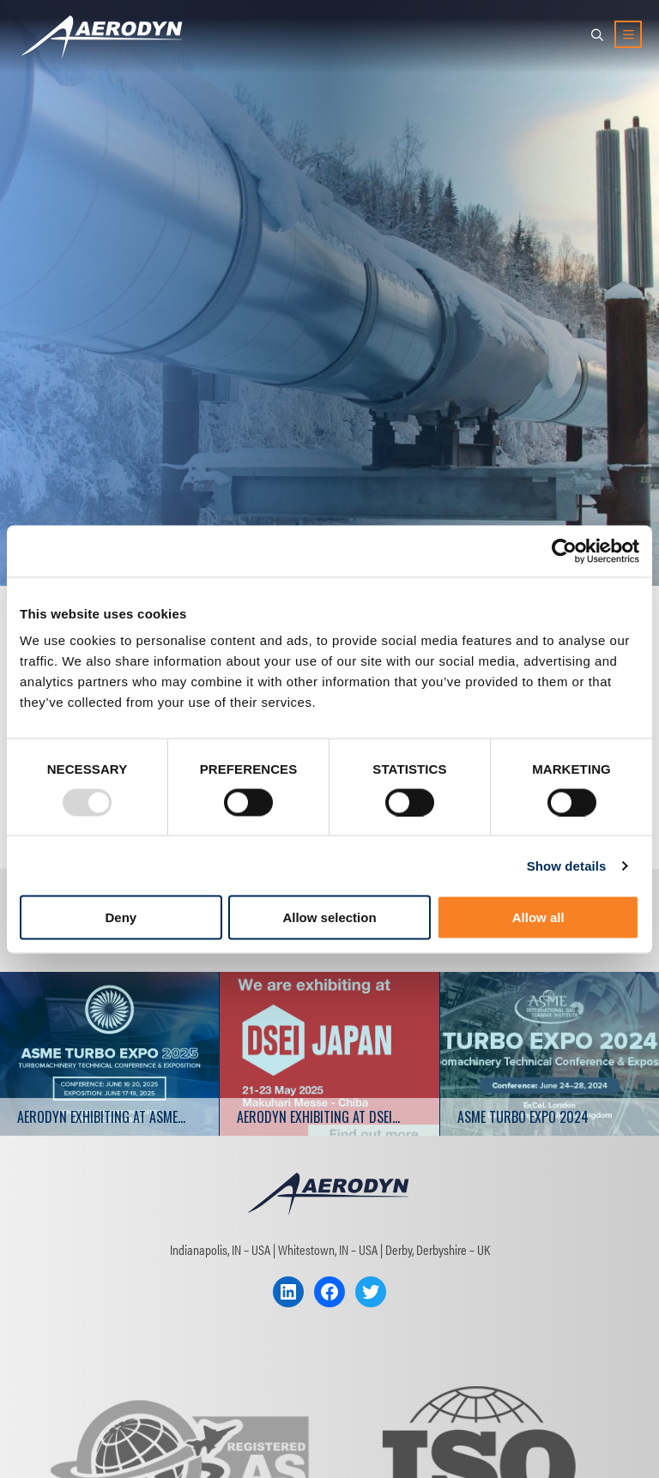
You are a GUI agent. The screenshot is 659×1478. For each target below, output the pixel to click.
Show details (567, 865)
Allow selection (329, 917)
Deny (120, 917)
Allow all (538, 917)
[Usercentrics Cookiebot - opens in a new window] (564, 551)
